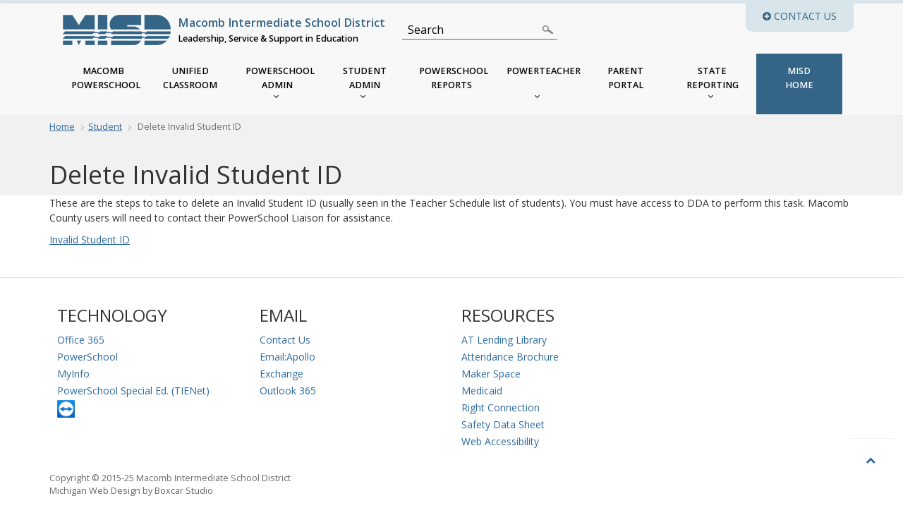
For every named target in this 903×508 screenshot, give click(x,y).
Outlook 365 (288, 390)
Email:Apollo (287, 356)
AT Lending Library (504, 339)
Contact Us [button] (808, 16)
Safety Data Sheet (503, 424)
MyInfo (73, 373)
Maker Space (491, 373)
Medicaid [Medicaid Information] (481, 390)
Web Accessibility (500, 441)
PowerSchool (87, 356)
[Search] (471, 29)
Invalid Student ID (89, 239)
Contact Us (285, 339)
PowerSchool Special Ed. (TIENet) (133, 390)
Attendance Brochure (510, 356)
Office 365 (80, 339)
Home (62, 127)
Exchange (281, 373)
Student (105, 127)
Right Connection (500, 407)
